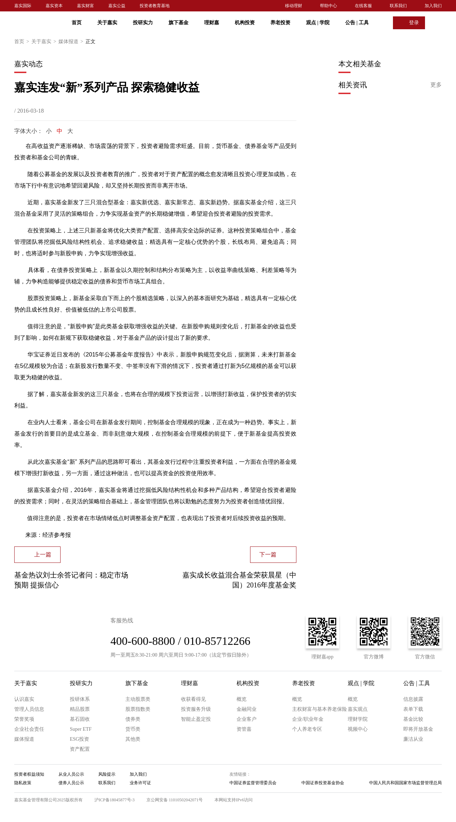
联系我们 (398, 5)
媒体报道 (72, 41)
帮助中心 (328, 5)
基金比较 (413, 719)
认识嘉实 (24, 699)
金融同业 (246, 709)
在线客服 (363, 5)
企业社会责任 (29, 729)
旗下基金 (178, 22)
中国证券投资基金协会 (322, 782)
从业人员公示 (71, 774)
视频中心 (358, 729)
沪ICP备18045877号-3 (114, 799)
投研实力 (143, 22)
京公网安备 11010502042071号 (174, 799)
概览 (242, 699)
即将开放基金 (418, 729)
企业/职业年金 (307, 719)
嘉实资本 (54, 5)
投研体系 (80, 699)
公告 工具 (357, 22)
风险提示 (106, 774)
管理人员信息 (29, 709)
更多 (436, 85)
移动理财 (293, 5)
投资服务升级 (196, 709)
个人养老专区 (307, 729)
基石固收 (80, 719)
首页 (77, 22)
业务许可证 (140, 782)
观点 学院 (318, 22)
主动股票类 (137, 699)
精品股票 (80, 709)
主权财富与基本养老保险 (319, 709)
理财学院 (358, 719)
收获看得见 (193, 699)
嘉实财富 (85, 5)
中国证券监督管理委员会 (252, 782)
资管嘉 (244, 729)
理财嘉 (211, 22)
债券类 (132, 719)
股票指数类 (137, 709)
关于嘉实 (107, 22)
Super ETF (81, 729)
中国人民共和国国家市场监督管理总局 (405, 782)
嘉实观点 (358, 709)
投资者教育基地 (155, 5)
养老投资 (280, 22)
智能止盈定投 (196, 719)
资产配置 (80, 749)
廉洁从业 (413, 739)
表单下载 (413, 709)
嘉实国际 (22, 5)
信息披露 (413, 699)
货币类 (132, 729)
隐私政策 (22, 782)
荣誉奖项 (24, 719)
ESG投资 (79, 739)
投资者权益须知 (29, 774)
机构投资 (245, 22)
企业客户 (246, 719)
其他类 (132, 739)
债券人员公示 (71, 782)
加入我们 (433, 5)
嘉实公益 (116, 5)
